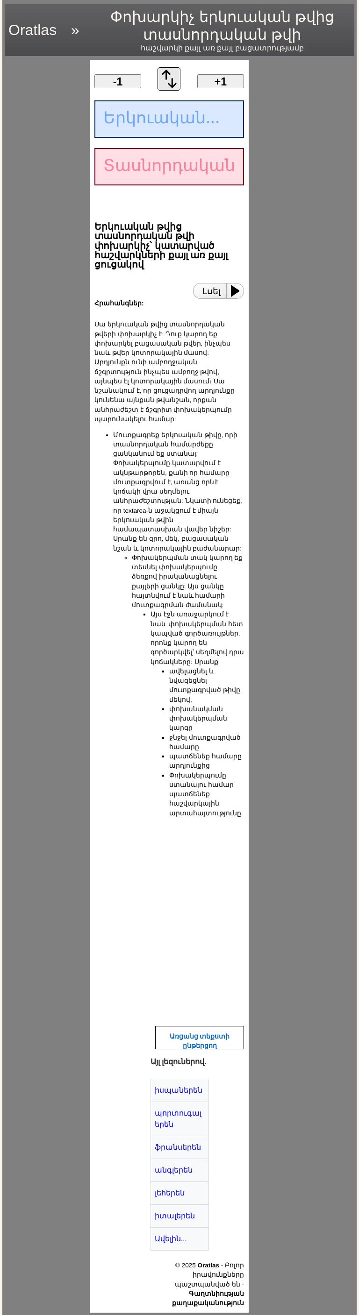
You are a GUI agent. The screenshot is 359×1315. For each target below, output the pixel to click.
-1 (117, 82)
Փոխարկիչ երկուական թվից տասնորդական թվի (222, 30)
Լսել (211, 291)
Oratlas (32, 29)
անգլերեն (174, 1170)
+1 (221, 82)
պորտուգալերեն (178, 1119)
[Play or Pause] (238, 291)
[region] (44, 200)
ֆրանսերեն (178, 1147)
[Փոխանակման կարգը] (169, 88)
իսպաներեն (178, 1090)
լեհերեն (170, 1192)
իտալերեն (175, 1215)
